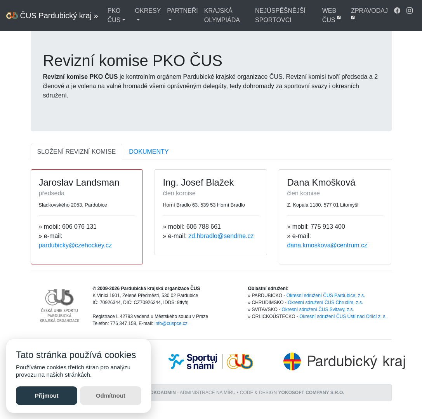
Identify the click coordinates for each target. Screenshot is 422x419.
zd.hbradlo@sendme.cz (221, 236)
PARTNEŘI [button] (182, 10)
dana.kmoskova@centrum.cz (327, 245)
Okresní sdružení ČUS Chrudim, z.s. (325, 302)
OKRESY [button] (148, 10)
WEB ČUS (331, 15)
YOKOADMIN (161, 392)
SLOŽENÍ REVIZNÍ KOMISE (76, 151)
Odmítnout (110, 395)
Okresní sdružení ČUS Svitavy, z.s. (317, 309)
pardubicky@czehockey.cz (75, 245)
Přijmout (47, 395)
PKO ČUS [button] (114, 15)
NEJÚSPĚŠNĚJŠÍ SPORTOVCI (280, 15)
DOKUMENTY (148, 151)
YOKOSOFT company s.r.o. (311, 392)
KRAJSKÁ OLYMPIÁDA (222, 15)
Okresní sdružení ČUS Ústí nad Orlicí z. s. (343, 316)
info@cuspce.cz (171, 323)
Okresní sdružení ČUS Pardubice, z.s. (326, 295)
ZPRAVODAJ (369, 13)
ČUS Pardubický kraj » (52, 15)
